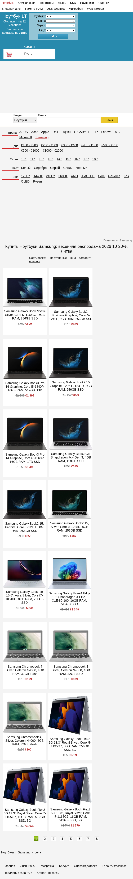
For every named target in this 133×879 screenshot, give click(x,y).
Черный (81, 168)
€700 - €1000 (30, 150)
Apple (45, 132)
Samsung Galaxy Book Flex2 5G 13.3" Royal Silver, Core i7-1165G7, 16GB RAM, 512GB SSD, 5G (25, 815)
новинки (34, 261)
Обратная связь (48, 873)
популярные (58, 258)
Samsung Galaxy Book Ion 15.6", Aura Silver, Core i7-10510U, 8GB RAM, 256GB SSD (24, 597)
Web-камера (95, 8)
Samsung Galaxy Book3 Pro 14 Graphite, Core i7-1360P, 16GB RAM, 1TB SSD (25, 458)
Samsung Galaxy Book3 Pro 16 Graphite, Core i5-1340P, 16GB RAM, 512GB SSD (25, 386)
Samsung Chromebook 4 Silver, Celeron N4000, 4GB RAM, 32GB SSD (71, 670)
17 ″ (86, 159)
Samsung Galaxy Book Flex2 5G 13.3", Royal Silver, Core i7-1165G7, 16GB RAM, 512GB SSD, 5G (70, 815)
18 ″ (95, 159)
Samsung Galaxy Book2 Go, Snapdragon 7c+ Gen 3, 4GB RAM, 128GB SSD (71, 457)
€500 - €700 (109, 145)
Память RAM (34, 8)
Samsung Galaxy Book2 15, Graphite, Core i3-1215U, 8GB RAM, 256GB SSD (24, 527)
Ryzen (37, 181)
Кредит (64, 866)
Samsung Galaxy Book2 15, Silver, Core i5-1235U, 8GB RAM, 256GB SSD (69, 527)
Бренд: (12, 132)
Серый (55, 168)
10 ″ (23, 159)
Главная (9, 866)
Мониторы (46, 2)
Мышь (62, 2)
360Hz (63, 176)
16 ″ (77, 159)
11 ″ (32, 159)
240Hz (50, 176)
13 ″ (50, 159)
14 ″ (59, 159)
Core (101, 176)
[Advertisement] (66, 87)
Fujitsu (66, 132)
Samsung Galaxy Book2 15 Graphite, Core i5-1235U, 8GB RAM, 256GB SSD (71, 386)
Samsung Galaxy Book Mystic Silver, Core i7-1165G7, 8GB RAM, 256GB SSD (25, 314)
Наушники (87, 2)
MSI (118, 132)
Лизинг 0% (27, 866)
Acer (34, 132)
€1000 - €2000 (53, 150)
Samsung (42, 137)
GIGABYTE (82, 132)
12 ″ (41, 159)
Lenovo (106, 132)
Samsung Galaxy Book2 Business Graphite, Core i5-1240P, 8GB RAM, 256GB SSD (70, 315)
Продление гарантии (18, 873)
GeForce (114, 176)
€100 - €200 (29, 145)
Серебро (40, 168)
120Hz (25, 176)
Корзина (29, 46)
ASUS (23, 132)
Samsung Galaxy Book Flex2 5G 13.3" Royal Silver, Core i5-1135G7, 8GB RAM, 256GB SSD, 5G (70, 744)
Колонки (103, 2)
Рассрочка (47, 866)
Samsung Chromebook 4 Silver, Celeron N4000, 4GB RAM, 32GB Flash (25, 670)
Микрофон (76, 8)
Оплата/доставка (85, 866)
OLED (25, 181)
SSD (73, 2)
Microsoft (25, 137)
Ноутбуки (8, 2)
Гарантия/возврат (114, 866)
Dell (55, 132)
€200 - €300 (49, 145)
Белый (26, 168)
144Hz (38, 176)
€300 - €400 (69, 145)
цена (72, 258)
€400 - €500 (89, 145)
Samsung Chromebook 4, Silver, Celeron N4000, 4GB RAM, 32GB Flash (24, 740)
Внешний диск (11, 8)
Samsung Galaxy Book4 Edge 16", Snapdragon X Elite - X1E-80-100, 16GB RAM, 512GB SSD (69, 599)
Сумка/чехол (27, 2)
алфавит (85, 258)
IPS (126, 176)
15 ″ (68, 159)
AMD (74, 176)
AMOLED (88, 176)
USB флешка (56, 8)
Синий (67, 168)
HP (96, 132)
